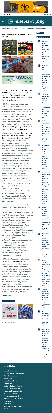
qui (9, 296)
